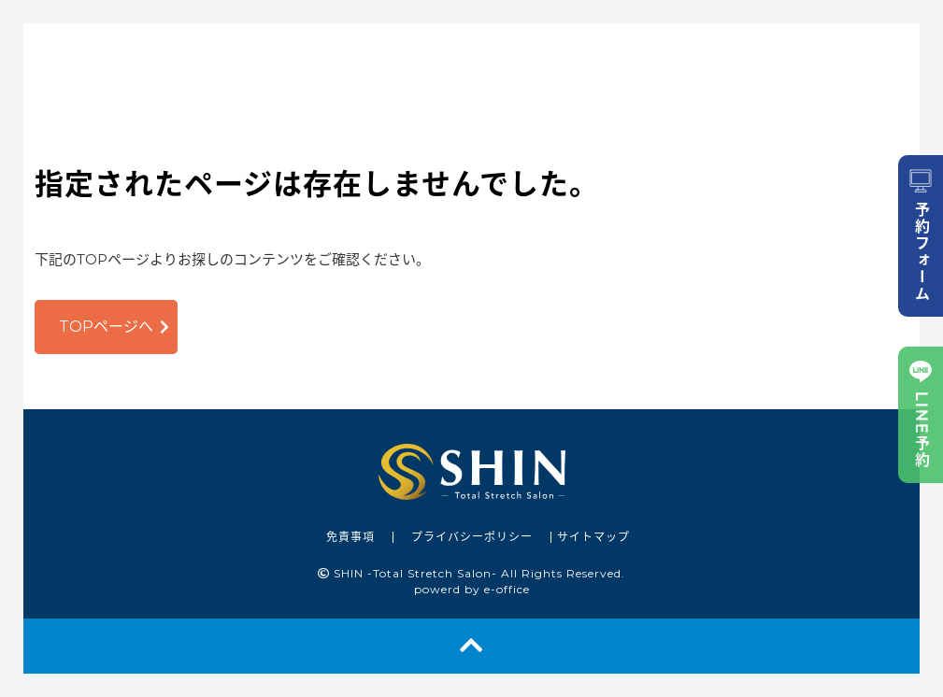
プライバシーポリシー (472, 537)
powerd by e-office (472, 589)
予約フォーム (920, 236)
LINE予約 (920, 415)
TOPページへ (106, 326)
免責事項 (350, 537)
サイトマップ (593, 537)
